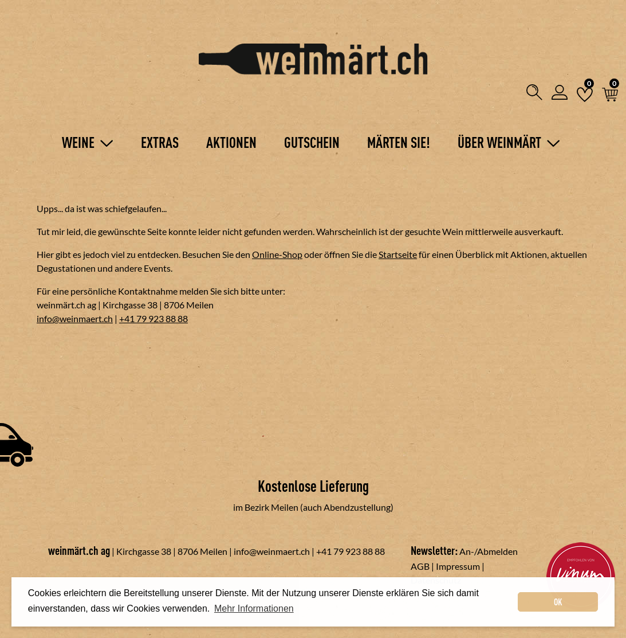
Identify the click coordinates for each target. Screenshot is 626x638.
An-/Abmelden (488, 551)
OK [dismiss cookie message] (558, 602)
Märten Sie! (398, 142)
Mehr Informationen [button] (254, 608)
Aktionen (231, 142)
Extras (160, 142)
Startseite (398, 254)
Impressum (458, 566)
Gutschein (312, 142)
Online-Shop (277, 254)
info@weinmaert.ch (75, 318)
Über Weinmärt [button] (509, 142)
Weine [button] (87, 142)
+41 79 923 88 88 (153, 318)
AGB (420, 566)
